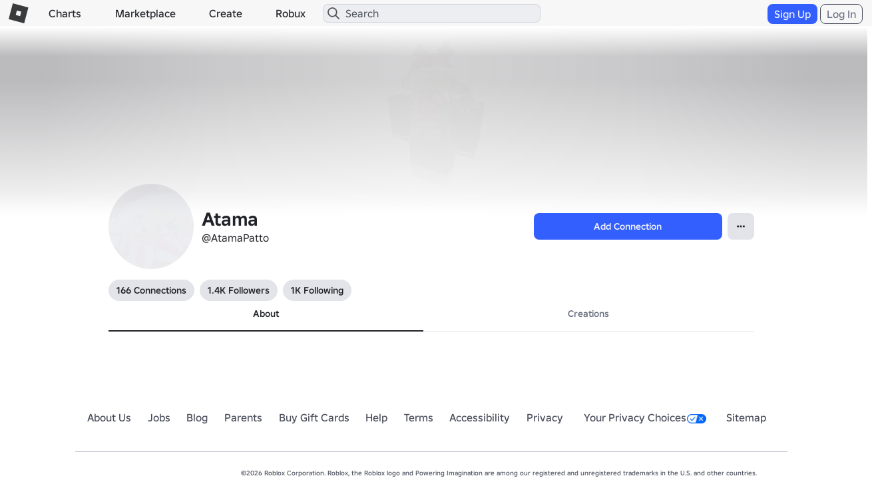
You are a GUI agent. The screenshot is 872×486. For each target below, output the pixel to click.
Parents (243, 417)
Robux (291, 13)
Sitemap (746, 417)
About (266, 314)
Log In (841, 14)
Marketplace (145, 13)
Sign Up (792, 14)
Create (225, 13)
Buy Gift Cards (314, 417)
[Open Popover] (741, 226)
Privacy (545, 417)
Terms (418, 417)
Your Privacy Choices (645, 417)
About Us (109, 417)
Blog (197, 417)
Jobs (159, 417)
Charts (65, 13)
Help (376, 417)
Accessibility (479, 417)
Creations (588, 314)
